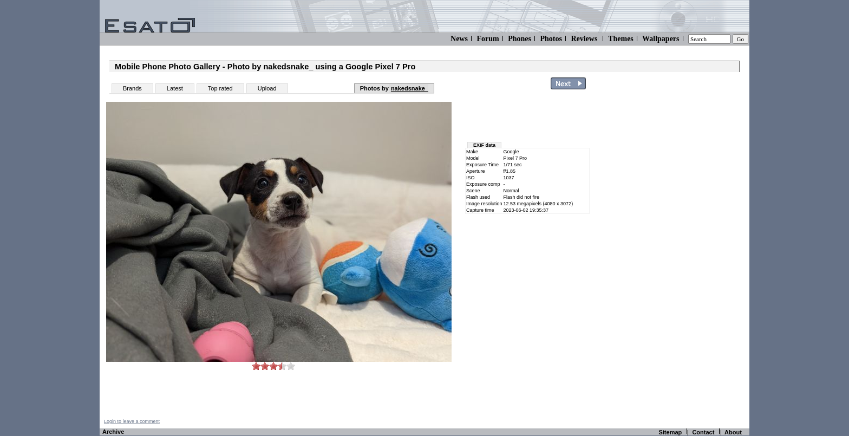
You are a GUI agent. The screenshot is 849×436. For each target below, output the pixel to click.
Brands (132, 88)
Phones (519, 39)
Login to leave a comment (132, 421)
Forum (487, 39)
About (733, 432)
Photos (550, 39)
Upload (267, 88)
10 (290, 366)
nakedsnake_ (409, 88)
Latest (175, 88)
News (459, 39)
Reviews (584, 39)
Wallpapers (660, 39)
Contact (703, 432)
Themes (621, 39)
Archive (113, 431)
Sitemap (670, 432)
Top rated (220, 88)
